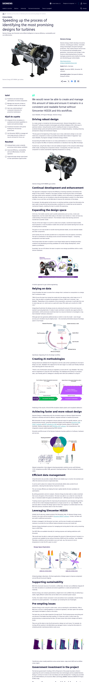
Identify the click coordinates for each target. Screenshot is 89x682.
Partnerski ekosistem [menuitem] (34, 8)
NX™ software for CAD (50, 424)
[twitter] (68, 81)
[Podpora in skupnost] (70, 3)
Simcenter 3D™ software (59, 426)
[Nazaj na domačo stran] (3, 14)
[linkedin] (75, 81)
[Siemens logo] (7, 3)
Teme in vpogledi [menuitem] (47, 8)
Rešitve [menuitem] (16, 8)
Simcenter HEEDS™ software (61, 516)
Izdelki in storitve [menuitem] (7, 8)
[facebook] (71, 81)
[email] (78, 81)
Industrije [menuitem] (23, 8)
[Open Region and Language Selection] (55, 3)
